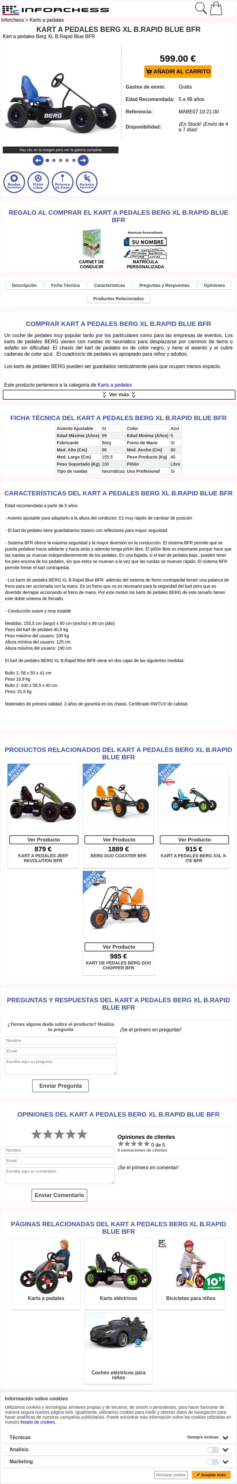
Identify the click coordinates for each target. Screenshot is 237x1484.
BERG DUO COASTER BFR (118, 855)
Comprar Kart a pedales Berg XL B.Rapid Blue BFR (118, 323)
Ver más (119, 395)
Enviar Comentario (59, 1195)
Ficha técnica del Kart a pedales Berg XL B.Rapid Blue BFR (118, 417)
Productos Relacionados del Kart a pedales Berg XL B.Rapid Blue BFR (118, 753)
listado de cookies (38, 1422)
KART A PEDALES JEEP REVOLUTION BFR (43, 858)
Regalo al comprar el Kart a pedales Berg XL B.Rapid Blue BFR (118, 216)
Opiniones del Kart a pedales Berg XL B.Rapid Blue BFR (118, 1114)
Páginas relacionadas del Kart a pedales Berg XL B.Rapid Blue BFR (118, 1227)
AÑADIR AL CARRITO (177, 71)
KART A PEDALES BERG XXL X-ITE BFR (194, 858)
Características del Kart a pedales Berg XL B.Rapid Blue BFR (118, 493)
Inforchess (12, 20)
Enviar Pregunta (60, 1086)
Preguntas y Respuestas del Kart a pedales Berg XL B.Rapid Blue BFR (118, 1003)
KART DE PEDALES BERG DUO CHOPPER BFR (118, 965)
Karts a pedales (47, 20)
